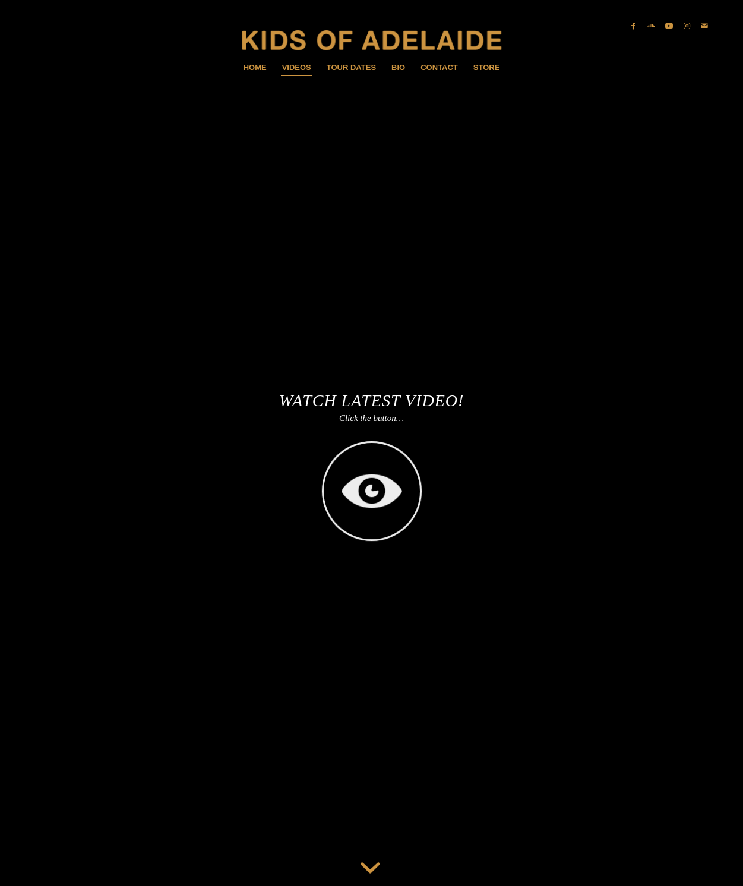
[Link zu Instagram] (686, 26)
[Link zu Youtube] (669, 26)
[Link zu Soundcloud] (651, 26)
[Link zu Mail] (704, 26)
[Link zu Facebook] (633, 26)
